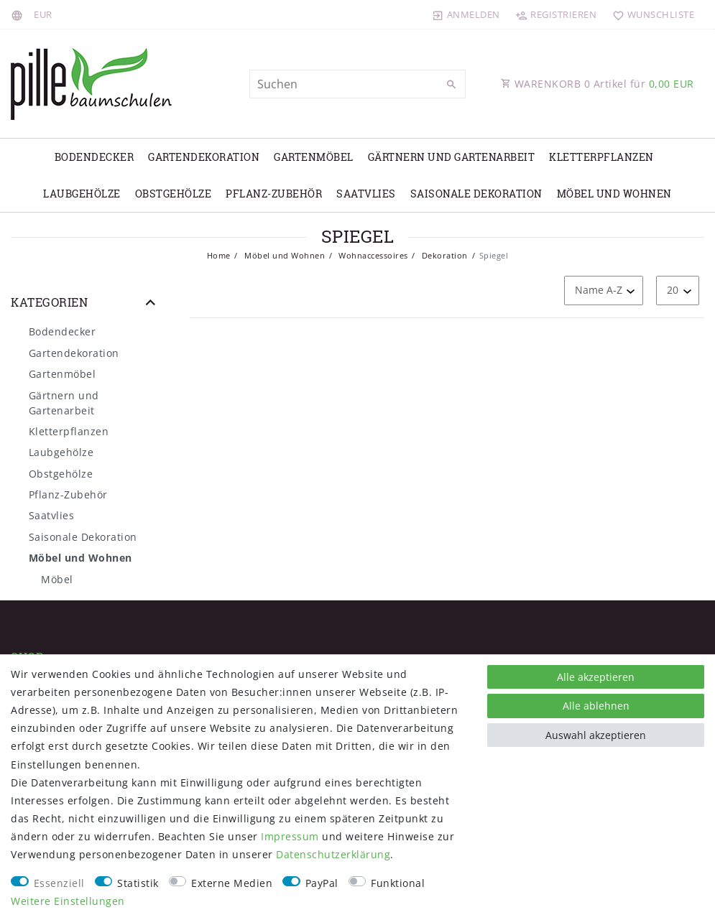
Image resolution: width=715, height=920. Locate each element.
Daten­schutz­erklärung (333, 854)
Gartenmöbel (314, 157)
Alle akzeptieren (596, 677)
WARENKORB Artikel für (597, 83)
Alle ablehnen (596, 705)
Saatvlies (366, 193)
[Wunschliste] (650, 14)
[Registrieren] (556, 14)
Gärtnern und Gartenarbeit (451, 157)
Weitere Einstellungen (68, 901)
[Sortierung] (603, 290)
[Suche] (451, 84)
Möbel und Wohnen (614, 193)
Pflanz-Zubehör (274, 193)
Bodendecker (94, 157)
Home (219, 255)
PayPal (321, 883)
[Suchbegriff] (357, 84)
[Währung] (43, 14)
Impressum (290, 836)
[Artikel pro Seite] (677, 290)
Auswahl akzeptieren (595, 735)
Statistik (138, 883)
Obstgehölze (173, 193)
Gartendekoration (203, 157)
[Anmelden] (466, 14)
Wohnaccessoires (372, 255)
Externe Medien (231, 883)
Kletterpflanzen (601, 157)
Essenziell (59, 883)
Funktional (398, 883)
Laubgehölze (82, 193)
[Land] (19, 14)
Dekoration (443, 255)
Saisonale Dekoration (476, 193)
